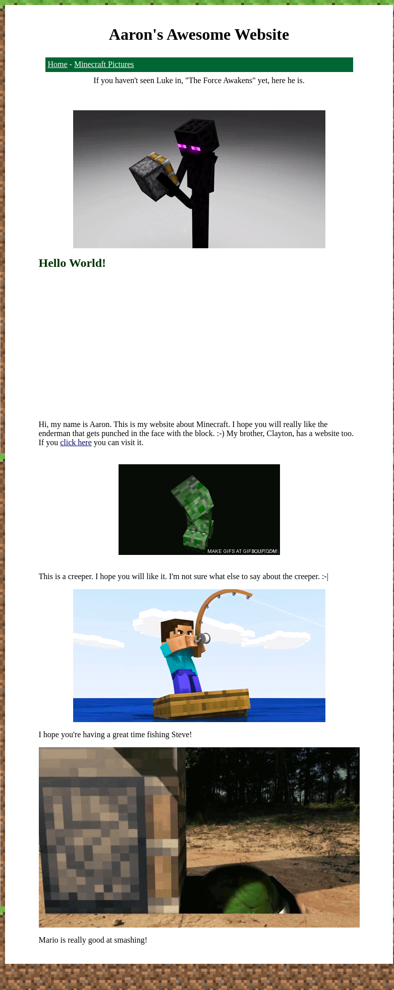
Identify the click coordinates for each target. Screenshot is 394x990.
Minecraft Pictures (104, 64)
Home (58, 64)
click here (76, 442)
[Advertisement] (199, 340)
